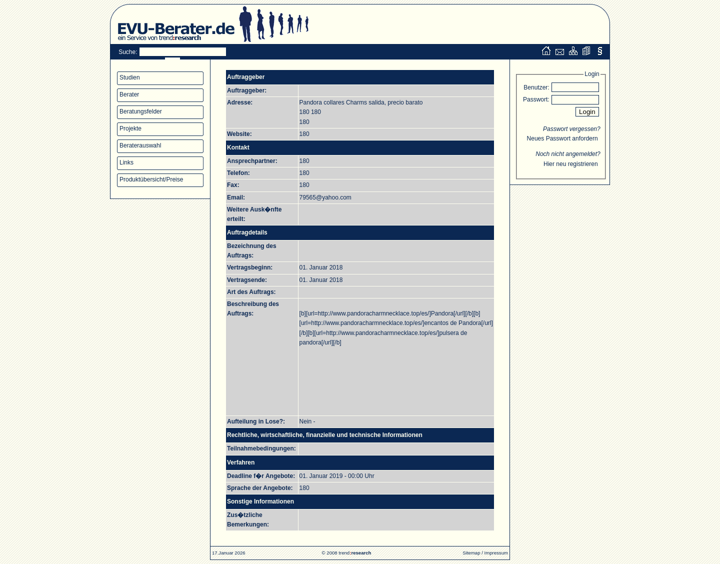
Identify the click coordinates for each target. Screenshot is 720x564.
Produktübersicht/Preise (151, 179)
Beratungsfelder (141, 111)
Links (127, 162)
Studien (130, 77)
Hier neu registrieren (571, 164)
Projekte (131, 128)
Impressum (496, 553)
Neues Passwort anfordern (562, 138)
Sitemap (471, 553)
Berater (129, 94)
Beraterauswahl (140, 145)
